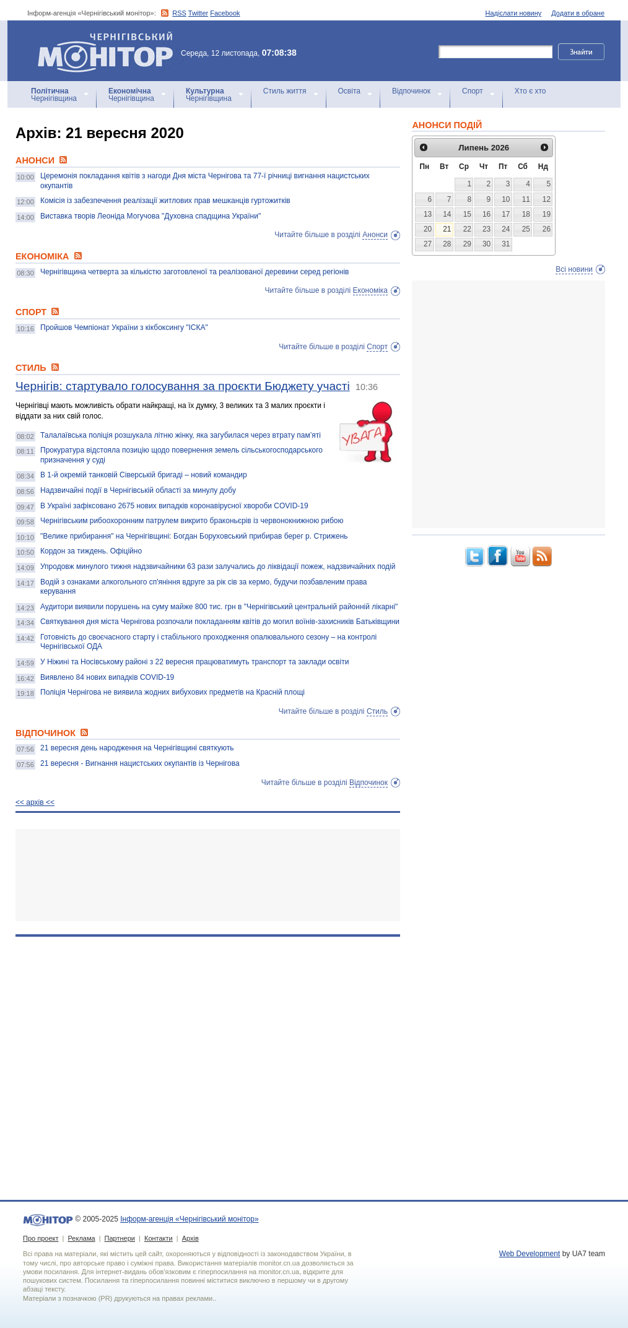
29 (467, 244)
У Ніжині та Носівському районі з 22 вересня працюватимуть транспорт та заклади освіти (194, 661)
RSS (179, 13)
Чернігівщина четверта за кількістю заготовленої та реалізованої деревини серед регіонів (194, 271)
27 (428, 244)
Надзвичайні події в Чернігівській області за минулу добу (138, 490)
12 (547, 199)
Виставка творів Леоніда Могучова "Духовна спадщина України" (150, 216)
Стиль (377, 711)
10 (506, 199)
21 (447, 229)
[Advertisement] (207, 875)
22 (467, 229)
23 (486, 229)
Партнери (120, 1238)
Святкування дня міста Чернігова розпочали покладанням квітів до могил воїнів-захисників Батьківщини (219, 621)
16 (486, 214)
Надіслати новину (514, 13)
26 (547, 229)
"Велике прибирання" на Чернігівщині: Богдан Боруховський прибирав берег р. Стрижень (194, 536)
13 (428, 214)
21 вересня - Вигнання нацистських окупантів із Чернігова (140, 763)
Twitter (198, 13)
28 (447, 244)
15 (467, 214)
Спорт (472, 91)
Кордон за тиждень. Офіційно (91, 551)
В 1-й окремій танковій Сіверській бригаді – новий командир (143, 475)
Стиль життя (285, 91)
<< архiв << (35, 802)
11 (526, 199)
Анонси (375, 234)
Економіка (370, 290)
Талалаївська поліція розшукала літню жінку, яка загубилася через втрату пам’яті (180, 435)
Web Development (529, 1253)
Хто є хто (530, 91)
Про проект (40, 1238)
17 (506, 214)
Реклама (81, 1238)
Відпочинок (411, 91)
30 (486, 244)
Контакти (158, 1238)
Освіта (349, 91)
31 (506, 244)
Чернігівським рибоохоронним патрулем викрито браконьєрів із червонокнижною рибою (191, 520)
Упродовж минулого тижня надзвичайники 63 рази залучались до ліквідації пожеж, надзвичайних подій (217, 566)
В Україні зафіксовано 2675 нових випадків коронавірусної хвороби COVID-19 (174, 505)
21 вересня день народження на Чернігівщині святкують (136, 748)
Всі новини (574, 269)
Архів (190, 1238)
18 (526, 214)
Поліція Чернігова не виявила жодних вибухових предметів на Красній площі (172, 692)
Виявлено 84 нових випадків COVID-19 (107, 677)
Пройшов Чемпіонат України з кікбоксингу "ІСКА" (124, 327)
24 (506, 229)
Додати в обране (577, 13)
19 (547, 214)
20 (428, 229)
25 (526, 229)
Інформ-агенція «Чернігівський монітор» (109, 51)
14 (447, 214)
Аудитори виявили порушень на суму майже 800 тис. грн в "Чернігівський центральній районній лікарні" (219, 606)
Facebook (225, 13)
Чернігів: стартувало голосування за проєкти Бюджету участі (182, 386)
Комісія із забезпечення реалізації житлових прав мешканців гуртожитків (165, 200)
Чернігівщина (54, 95)
